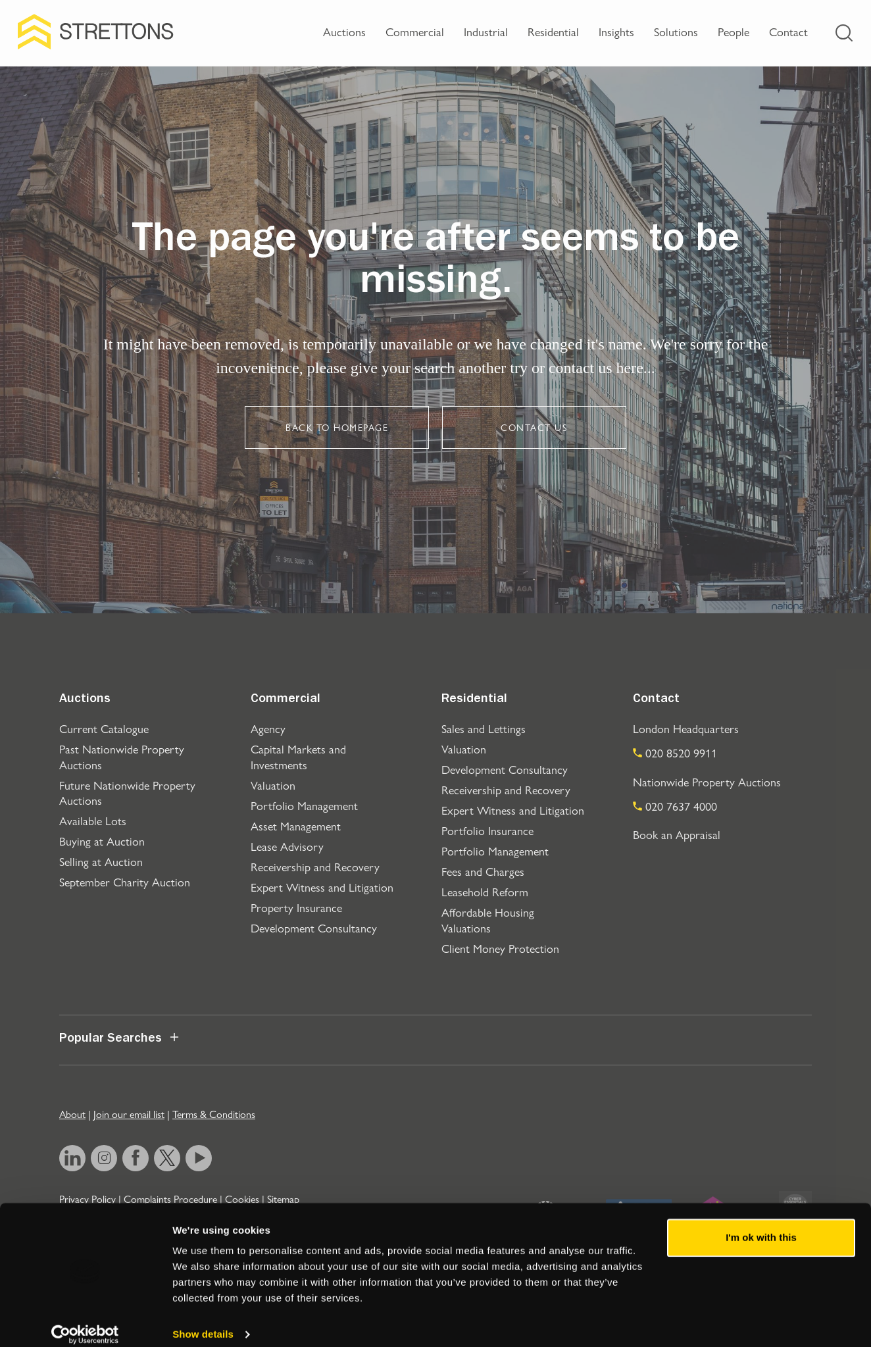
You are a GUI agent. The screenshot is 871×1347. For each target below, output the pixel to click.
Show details (203, 1321)
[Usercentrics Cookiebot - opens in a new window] (85, 1321)
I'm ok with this (761, 1224)
